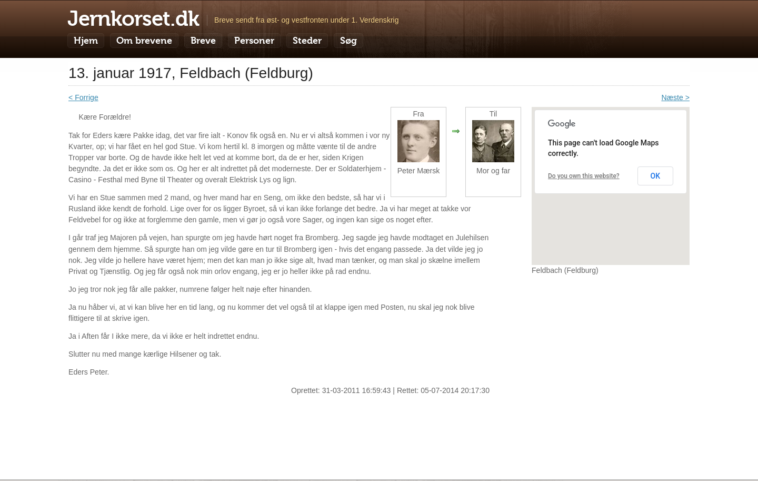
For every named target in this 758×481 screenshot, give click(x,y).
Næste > (675, 97)
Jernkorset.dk (133, 18)
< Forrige (83, 97)
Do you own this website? (584, 176)
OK (656, 176)
